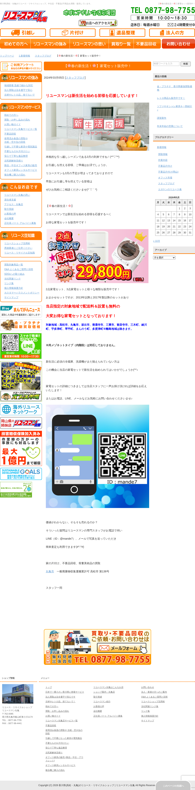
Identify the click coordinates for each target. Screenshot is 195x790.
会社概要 (9, 218)
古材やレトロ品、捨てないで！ (60, 701)
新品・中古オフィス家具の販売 (20, 165)
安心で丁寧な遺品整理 (16, 156)
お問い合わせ (147, 687)
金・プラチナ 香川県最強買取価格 (174, 88)
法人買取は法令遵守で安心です (60, 697)
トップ (48, 687)
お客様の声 (10, 213)
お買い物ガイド (12, 124)
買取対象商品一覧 (13, 264)
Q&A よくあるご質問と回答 (18, 269)
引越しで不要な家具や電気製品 (20, 146)
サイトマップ (11, 297)
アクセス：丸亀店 (13, 204)
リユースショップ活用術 (17, 243)
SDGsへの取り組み (14, 274)
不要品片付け (165, 166)
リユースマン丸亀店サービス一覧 (61, 720)
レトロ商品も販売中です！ (171, 98)
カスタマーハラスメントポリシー (21, 292)
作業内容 (163, 160)
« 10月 (156, 241)
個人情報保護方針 (13, 288)
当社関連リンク (12, 278)
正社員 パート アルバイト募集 (20, 223)
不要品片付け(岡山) (168, 171)
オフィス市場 (165, 177)
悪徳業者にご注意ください (18, 248)
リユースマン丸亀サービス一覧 (20, 129)
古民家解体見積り (13, 160)
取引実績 (9, 209)
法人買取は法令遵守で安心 (18, 90)
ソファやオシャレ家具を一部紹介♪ (174, 108)
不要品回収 (10, 133)
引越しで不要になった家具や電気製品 (63, 738)
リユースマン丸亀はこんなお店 (108, 687)
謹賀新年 (161, 118)
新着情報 (161, 147)
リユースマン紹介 (102, 701)
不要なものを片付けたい (17, 151)
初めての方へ (11, 115)
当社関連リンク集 (149, 706)
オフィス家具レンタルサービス (20, 170)
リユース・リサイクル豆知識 (19, 252)
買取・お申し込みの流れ (17, 119)
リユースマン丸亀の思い (17, 195)
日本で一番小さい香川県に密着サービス (64, 692)
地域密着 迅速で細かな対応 (18, 85)
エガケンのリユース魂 (170, 189)
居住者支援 (10, 199)
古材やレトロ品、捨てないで (19, 94)
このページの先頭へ (173, 786)
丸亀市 (50, 571)
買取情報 (163, 154)
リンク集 (9, 283)
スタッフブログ (75, 77)
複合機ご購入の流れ (14, 174)
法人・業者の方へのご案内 (154, 692)
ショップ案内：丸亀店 (104, 692)
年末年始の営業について (170, 126)
